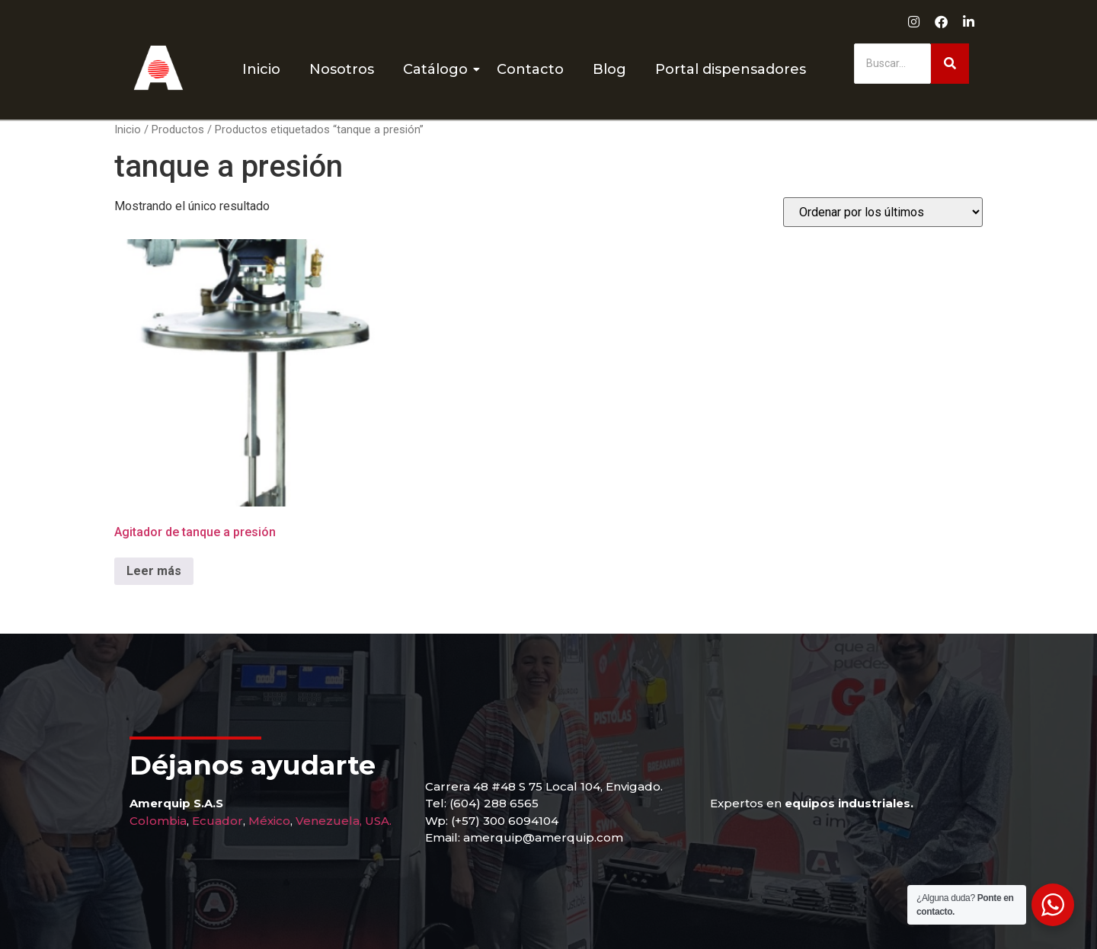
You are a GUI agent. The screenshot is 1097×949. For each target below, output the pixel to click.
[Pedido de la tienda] (883, 212)
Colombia (158, 820)
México (269, 820)
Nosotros (341, 69)
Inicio (261, 69)
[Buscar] (892, 63)
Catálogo (438, 69)
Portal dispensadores (730, 69)
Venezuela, (329, 820)
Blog (609, 69)
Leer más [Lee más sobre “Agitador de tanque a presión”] (153, 571)
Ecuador (217, 820)
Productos (178, 129)
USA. (378, 820)
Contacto (530, 69)
